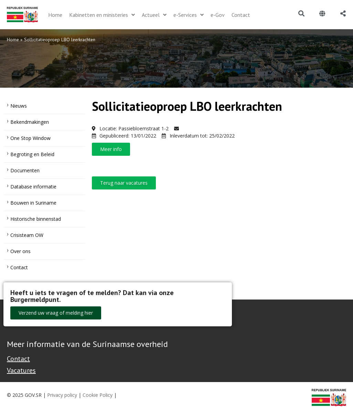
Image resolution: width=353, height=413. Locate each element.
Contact (19, 267)
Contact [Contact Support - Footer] (18, 358)
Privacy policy (62, 395)
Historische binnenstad (35, 219)
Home (13, 39)
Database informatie (33, 186)
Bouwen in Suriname (33, 202)
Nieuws (18, 105)
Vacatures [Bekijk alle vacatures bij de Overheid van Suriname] (21, 370)
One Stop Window (30, 138)
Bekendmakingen (29, 122)
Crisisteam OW (26, 235)
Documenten (25, 170)
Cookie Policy (98, 395)
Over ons (20, 251)
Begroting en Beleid (32, 154)
